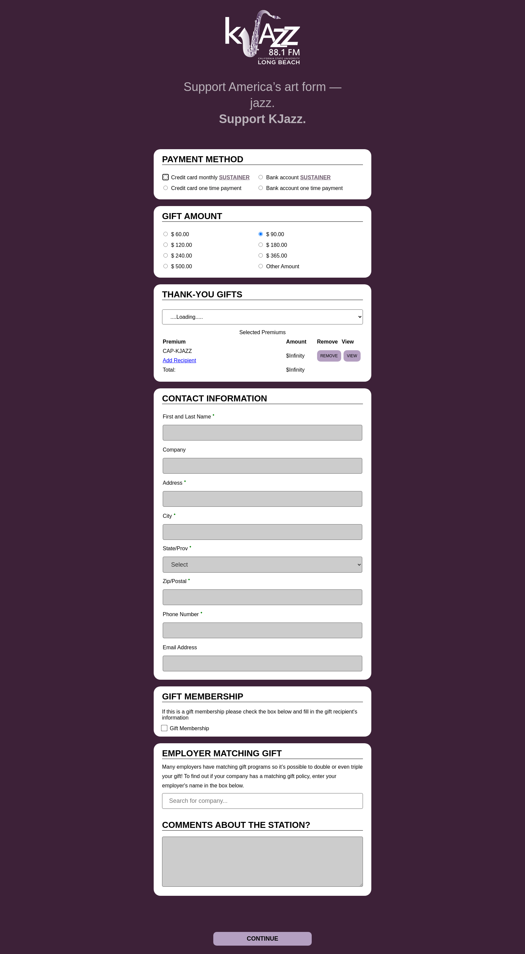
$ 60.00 (180, 234)
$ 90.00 (275, 234)
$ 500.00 (181, 266)
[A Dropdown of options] (262, 316)
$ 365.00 (276, 256)
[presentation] (204, 915)
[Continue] (262, 939)
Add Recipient (179, 360)
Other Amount (282, 266)
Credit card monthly (210, 177)
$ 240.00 (181, 256)
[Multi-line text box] (262, 862)
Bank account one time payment (304, 188)
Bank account (298, 177)
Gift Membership (189, 728)
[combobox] (262, 801)
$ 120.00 (181, 245)
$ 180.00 (276, 245)
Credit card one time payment (206, 188)
